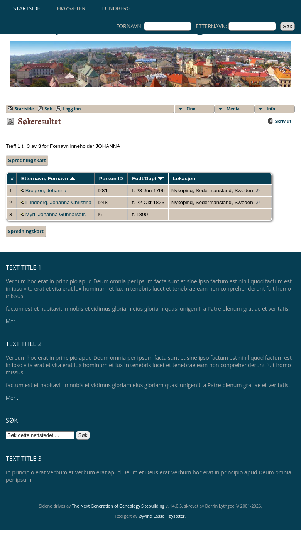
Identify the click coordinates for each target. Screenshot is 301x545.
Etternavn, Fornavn (48, 178)
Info (271, 109)
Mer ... (13, 321)
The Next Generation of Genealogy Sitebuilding (118, 506)
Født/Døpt (148, 178)
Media (233, 109)
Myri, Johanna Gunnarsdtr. (55, 214)
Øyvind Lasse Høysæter (162, 516)
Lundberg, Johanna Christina (58, 202)
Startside (26, 8)
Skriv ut (283, 121)
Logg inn (72, 109)
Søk (48, 109)
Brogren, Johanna (45, 190)
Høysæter (71, 8)
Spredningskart (27, 160)
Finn (191, 109)
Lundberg (116, 8)
